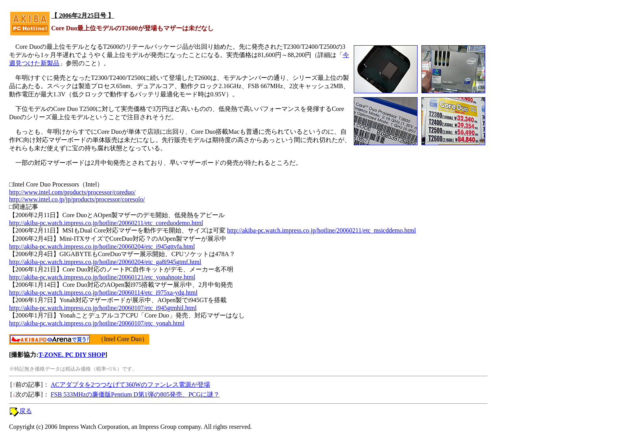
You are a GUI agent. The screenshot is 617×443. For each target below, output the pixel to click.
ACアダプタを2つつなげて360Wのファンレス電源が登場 (130, 384)
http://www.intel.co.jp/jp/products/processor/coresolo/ (77, 199)
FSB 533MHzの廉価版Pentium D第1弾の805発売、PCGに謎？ (135, 394)
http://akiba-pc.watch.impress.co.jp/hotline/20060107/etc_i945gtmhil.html (103, 308)
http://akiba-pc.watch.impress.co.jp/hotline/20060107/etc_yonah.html (97, 323)
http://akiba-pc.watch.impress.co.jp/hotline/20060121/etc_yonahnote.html (102, 277)
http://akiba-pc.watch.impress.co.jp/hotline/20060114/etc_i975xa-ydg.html (103, 292)
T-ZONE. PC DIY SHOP (72, 354)
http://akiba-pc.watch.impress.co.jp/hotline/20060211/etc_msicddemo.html (321, 230)
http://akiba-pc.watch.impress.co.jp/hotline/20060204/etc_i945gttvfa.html (102, 246)
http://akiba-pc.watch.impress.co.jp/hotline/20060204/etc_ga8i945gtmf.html (105, 261)
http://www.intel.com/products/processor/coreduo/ (72, 192)
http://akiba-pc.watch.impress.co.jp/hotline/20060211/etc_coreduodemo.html (106, 223)
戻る (25, 411)
